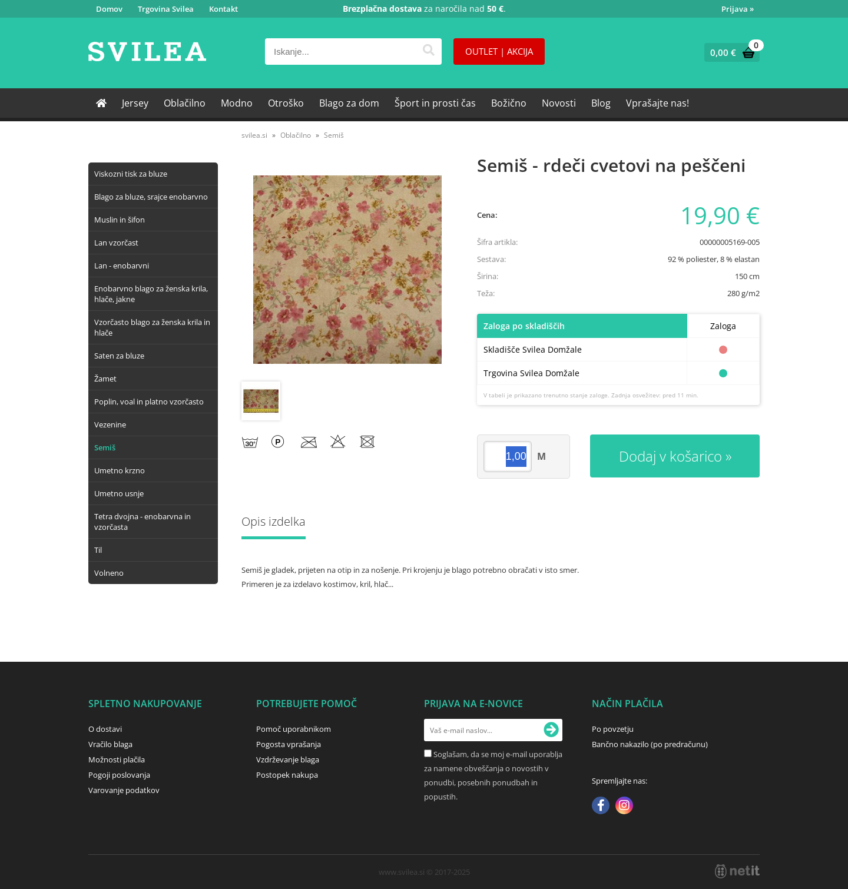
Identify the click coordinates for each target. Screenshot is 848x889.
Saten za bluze (119, 355)
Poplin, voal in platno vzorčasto (149, 401)
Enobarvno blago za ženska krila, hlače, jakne (151, 293)
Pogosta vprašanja (288, 744)
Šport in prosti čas (435, 103)
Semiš (104, 447)
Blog (601, 103)
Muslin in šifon (119, 219)
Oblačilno (185, 103)
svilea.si (254, 135)
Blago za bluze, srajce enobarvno (151, 196)
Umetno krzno (119, 470)
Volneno (109, 573)
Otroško (286, 103)
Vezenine (110, 424)
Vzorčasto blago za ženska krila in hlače (152, 327)
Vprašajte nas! (657, 103)
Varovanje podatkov (124, 790)
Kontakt (223, 9)
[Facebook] (601, 806)
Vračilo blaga (110, 744)
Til (98, 550)
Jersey (135, 103)
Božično (508, 103)
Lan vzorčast (116, 242)
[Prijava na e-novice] (551, 730)
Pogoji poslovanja (119, 774)
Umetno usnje (119, 493)
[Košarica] (729, 52)
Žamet (105, 378)
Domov (109, 9)
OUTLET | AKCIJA (499, 51)
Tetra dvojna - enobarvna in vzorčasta (142, 521)
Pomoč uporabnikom (293, 729)
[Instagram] (624, 806)
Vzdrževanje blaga (287, 759)
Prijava (737, 9)
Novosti (559, 103)
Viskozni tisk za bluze (130, 173)
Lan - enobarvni (121, 265)
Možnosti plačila (116, 759)
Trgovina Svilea (166, 9)
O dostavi (105, 729)
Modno (237, 103)
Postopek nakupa (287, 774)
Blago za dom (349, 103)
